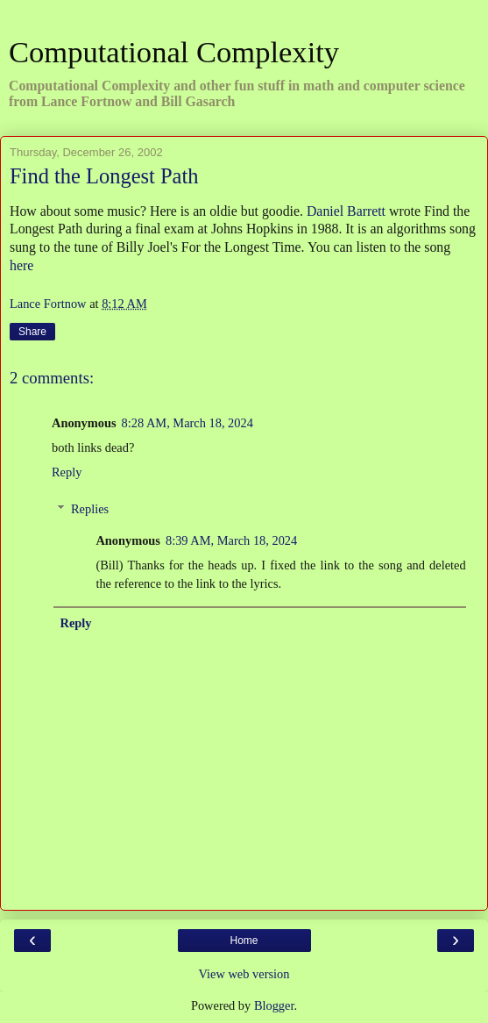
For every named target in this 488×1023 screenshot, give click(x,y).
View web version (244, 974)
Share (32, 332)
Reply (66, 472)
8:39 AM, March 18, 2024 (231, 540)
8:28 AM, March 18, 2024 (187, 423)
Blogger (274, 1005)
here (21, 265)
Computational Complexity (174, 51)
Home (244, 940)
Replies (90, 509)
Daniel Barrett (346, 211)
